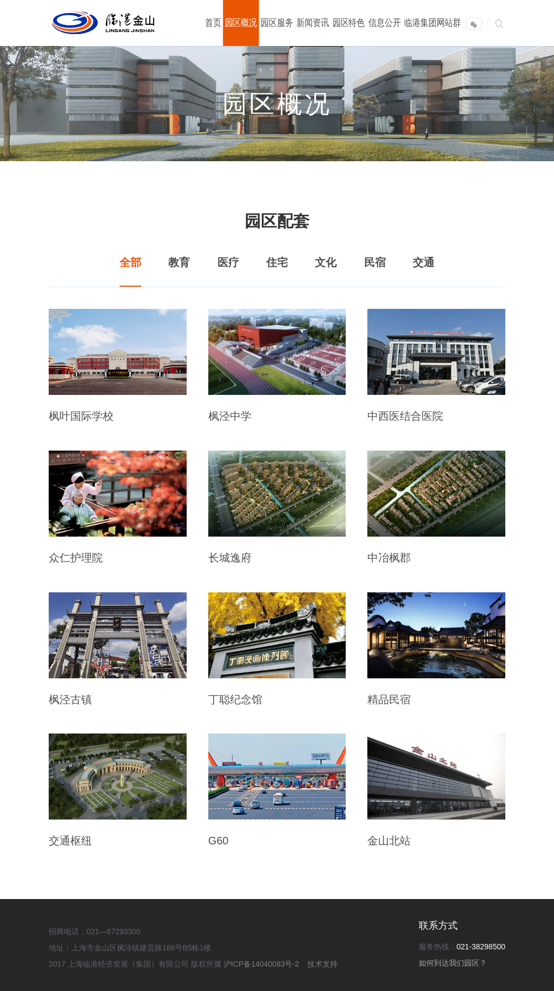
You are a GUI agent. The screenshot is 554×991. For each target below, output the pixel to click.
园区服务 (277, 22)
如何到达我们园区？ (453, 963)
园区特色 (349, 22)
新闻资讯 (312, 22)
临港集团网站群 (432, 22)
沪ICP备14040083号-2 (262, 964)
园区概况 (241, 22)
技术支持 (322, 964)
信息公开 (384, 22)
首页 (213, 22)
